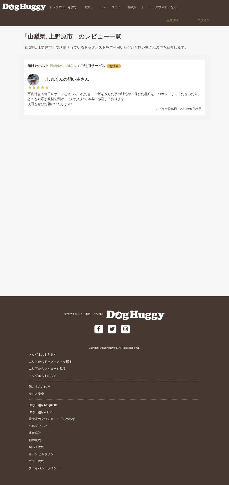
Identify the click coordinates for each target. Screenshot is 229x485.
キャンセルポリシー (43, 454)
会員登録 (172, 20)
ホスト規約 (36, 461)
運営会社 (35, 433)
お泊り (88, 7)
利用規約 (35, 440)
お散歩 (131, 7)
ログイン (204, 20)
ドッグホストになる (163, 7)
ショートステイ (110, 7)
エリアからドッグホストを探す (50, 361)
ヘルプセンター (39, 426)
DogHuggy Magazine (43, 405)
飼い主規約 (36, 447)
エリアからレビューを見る (47, 368)
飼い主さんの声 (39, 386)
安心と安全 (36, 394)
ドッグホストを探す (63, 7)
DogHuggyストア (40, 412)
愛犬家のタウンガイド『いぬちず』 (53, 419)
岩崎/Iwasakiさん (63, 66)
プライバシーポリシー (44, 468)
